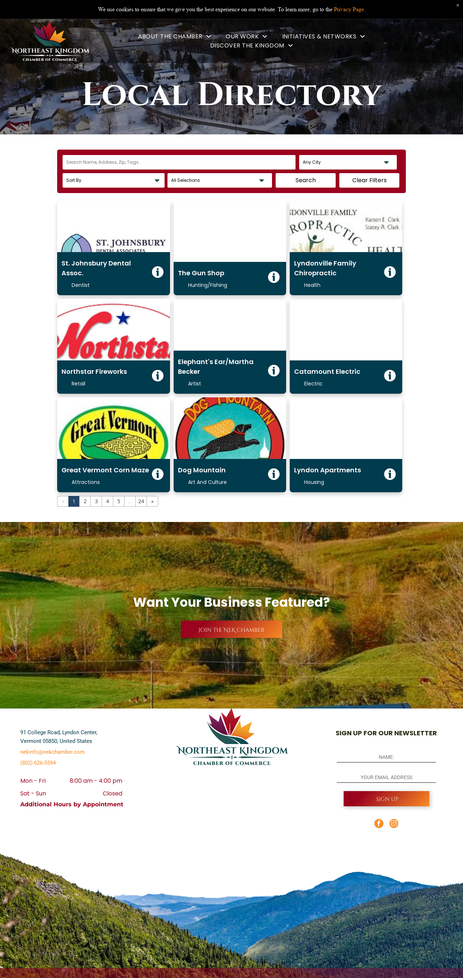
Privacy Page (349, 8)
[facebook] (378, 824)
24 (141, 501)
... (130, 501)
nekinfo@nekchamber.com (52, 752)
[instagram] (394, 824)
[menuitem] (175, 36)
